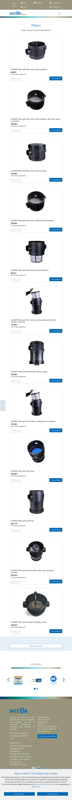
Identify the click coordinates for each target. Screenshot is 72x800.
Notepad (38, 3)
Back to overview (36, 646)
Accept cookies (52, 794)
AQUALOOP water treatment (21, 746)
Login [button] (24, 7)
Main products (15, 743)
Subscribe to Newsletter (47, 736)
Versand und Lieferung (19, 733)
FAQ (12, 738)
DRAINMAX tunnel (17, 749)
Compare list (55, 3)
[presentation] (8, 681)
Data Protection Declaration (46, 784)
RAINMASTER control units (20, 754)
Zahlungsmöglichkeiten (19, 736)
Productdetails (56, 78)
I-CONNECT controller (18, 764)
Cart (23, 3)
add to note (16, 78)
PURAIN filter (15, 751)
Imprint (37, 787)
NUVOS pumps (16, 762)
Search (14, 5)
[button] (35, 689)
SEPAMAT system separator (20, 759)
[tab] (36, 664)
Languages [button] (54, 7)
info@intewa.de (44, 731)
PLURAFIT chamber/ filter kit (21, 756)
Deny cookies (19, 794)
